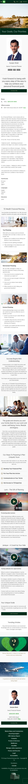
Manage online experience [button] (14, 748)
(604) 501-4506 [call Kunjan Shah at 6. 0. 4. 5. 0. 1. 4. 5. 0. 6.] (14, 713)
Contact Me (14, 90)
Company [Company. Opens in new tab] (14, 738)
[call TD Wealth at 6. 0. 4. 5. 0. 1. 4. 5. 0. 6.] (16, 1)
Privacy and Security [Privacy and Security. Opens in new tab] (14, 750)
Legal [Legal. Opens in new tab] (14, 753)
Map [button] (19, 719)
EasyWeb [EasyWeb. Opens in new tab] (14, 745)
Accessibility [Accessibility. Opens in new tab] (14, 755)
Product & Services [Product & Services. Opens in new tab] (14, 740)
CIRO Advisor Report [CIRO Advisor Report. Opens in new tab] (14, 736)
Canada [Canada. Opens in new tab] (14, 765)
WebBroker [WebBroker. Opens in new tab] (14, 743)
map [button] (24, 107)
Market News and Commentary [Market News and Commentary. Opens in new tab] (14, 731)
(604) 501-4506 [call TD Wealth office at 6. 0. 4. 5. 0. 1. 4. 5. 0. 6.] (12, 101)
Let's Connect (14, 613)
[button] (11, 469)
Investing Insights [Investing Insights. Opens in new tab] (14, 733)
